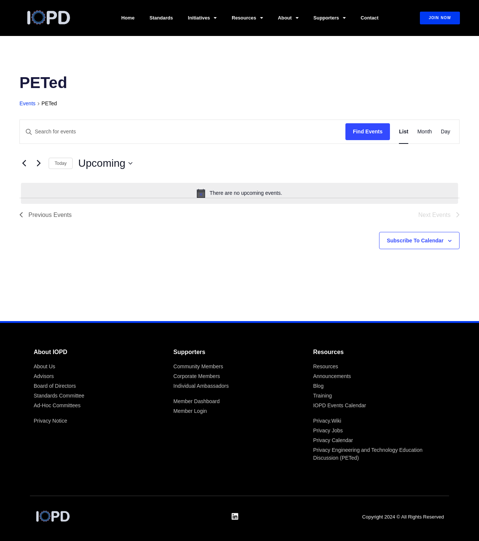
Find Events (367, 132)
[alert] (239, 193)
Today (61, 163)
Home (128, 18)
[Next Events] (38, 163)
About (288, 18)
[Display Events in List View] (403, 131)
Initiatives (202, 18)
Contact (370, 18)
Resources (247, 18)
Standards (161, 18)
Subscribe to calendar (415, 241)
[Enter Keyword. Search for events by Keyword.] (182, 131)
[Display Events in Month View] (424, 131)
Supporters (330, 18)
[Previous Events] (23, 163)
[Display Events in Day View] (445, 131)
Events (27, 103)
